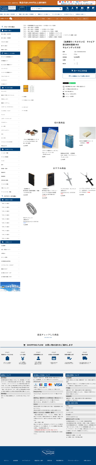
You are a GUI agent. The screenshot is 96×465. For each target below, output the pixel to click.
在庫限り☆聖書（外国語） (56, 37)
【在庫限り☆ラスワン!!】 (55, 33)
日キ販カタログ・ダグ (6, 272)
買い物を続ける (68, 91)
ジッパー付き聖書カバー (6, 72)
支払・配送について (5, 249)
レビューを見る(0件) (69, 94)
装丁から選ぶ (4, 45)
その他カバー (4, 84)
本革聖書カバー (4, 60)
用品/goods (4, 145)
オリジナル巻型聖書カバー (7, 56)
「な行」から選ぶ (5, 219)
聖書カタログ (4, 269)
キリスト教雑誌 (41, 18)
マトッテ (17, 18)
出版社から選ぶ (80, 14)
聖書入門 (85, 18)
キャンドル (3, 91)
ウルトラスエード (5, 76)
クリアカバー (4, 80)
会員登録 (15, 460)
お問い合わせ (87, 460)
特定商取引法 (59, 460)
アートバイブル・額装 (6, 191)
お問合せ (3, 253)
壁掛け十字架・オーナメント (7, 95)
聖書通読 (3, 176)
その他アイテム (68, 14)
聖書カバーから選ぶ (43, 14)
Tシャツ (3, 114)
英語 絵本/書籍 (4, 180)
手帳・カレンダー (5, 188)
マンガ (2, 160)
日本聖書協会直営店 (5, 261)
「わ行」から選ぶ (5, 238)
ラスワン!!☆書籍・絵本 (70, 35)
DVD (2, 134)
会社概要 (3, 245)
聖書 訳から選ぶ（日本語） (7, 14)
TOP (24, 25)
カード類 (3, 126)
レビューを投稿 (68, 96)
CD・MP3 (3, 138)
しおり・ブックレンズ (6, 118)
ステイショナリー (5, 130)
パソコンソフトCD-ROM (6, 141)
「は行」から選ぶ (5, 222)
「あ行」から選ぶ (5, 203)
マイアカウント (26, 460)
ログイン (6, 460)
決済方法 (49, 460)
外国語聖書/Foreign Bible (35, 25)
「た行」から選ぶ (5, 215)
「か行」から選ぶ (5, 207)
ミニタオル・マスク (5, 110)
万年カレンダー (4, 99)
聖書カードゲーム (5, 103)
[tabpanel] (41, 60)
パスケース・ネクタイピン (7, 106)
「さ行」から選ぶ (5, 211)
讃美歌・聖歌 (4, 168)
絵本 (57, 18)
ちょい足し (72, 18)
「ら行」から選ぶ (5, 234)
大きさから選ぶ (4, 41)
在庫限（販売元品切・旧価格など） (37, 33)
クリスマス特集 (4, 184)
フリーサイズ (4, 68)
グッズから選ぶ (56, 14)
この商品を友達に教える (70, 89)
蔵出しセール (64, 18)
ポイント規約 (4, 257)
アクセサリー (32, 18)
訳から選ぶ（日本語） (6, 34)
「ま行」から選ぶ (5, 226)
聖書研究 (3, 172)
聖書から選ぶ (4, 49)
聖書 (56, 31)
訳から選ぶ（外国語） (34, 27)
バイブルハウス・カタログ (7, 265)
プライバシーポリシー (73, 460)
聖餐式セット (51, 18)
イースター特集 (4, 153)
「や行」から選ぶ (5, 230)
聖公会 (79, 18)
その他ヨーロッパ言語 (49, 25)
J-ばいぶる (24, 18)
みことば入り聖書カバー (6, 64)
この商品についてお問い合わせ (79, 76)
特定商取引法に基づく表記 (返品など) (74, 86)
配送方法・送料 (39, 460)
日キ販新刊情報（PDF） (6, 276)
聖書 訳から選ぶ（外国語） (26, 14)
